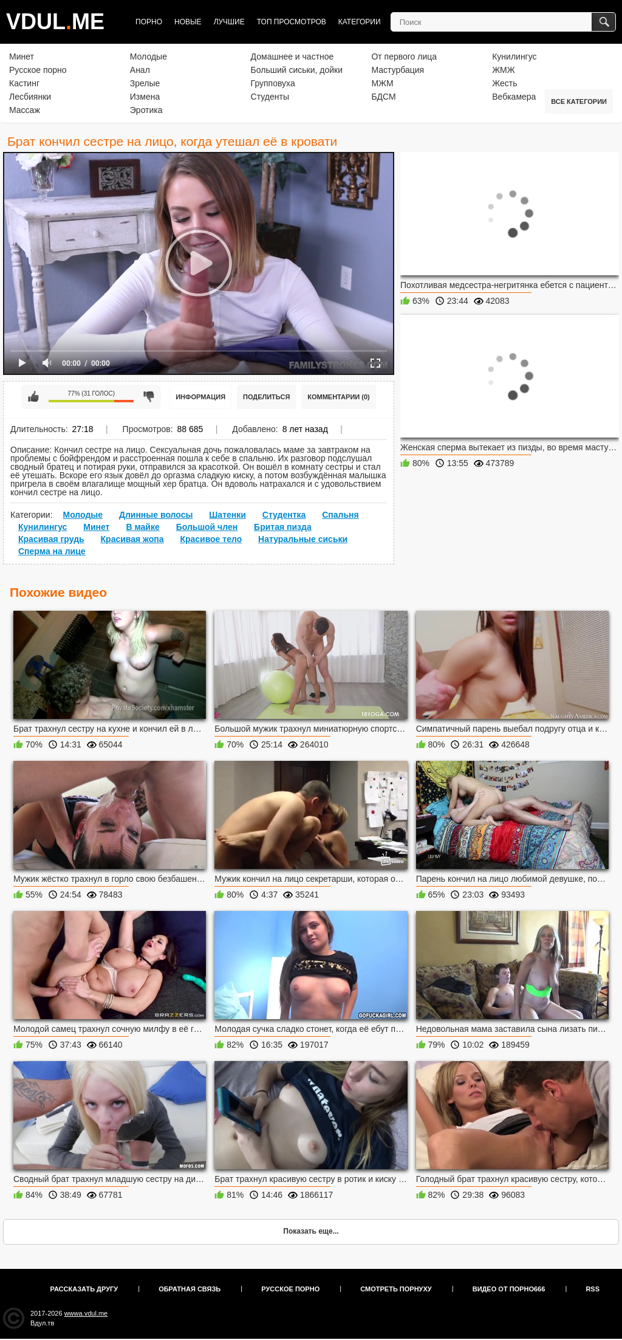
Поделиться (266, 396)
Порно (148, 22)
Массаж (24, 110)
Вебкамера (514, 96)
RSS (593, 1289)
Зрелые (145, 83)
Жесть (504, 83)
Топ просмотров (291, 22)
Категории (359, 22)
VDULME (55, 21)
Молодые (148, 56)
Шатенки (227, 515)
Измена (145, 96)
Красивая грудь (51, 539)
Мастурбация (397, 70)
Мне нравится (33, 397)
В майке (142, 527)
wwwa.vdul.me (86, 1313)
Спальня (340, 515)
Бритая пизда (283, 527)
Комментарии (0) (338, 396)
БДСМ (383, 96)
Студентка (284, 515)
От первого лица (404, 56)
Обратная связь (189, 1289)
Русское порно (38, 70)
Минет (21, 56)
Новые (188, 22)
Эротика (146, 110)
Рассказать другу (84, 1289)
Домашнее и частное (292, 56)
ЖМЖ (503, 70)
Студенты (270, 96)
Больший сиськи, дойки (297, 70)
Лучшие (229, 22)
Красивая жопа (132, 539)
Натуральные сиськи (302, 539)
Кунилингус (514, 56)
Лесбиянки (30, 96)
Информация (200, 396)
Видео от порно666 (509, 1289)
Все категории (579, 101)
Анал (140, 70)
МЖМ (382, 83)
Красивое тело (211, 539)
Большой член (207, 527)
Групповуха (273, 83)
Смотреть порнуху (395, 1289)
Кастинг (24, 83)
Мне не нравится (149, 397)
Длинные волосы (156, 515)
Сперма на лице (52, 551)
